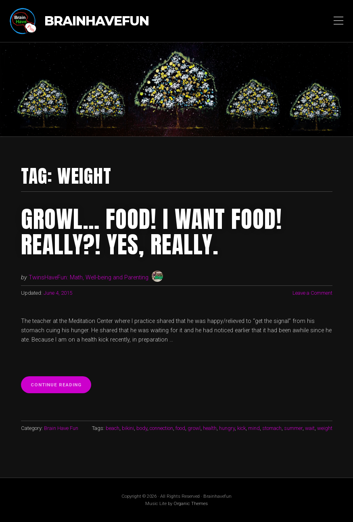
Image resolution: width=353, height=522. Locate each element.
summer (293, 428)
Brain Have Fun (61, 428)
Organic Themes (190, 503)
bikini (128, 428)
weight (324, 428)
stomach (272, 428)
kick (241, 428)
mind (254, 428)
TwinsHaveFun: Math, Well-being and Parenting (88, 277)
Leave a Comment (312, 293)
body (141, 428)
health (210, 428)
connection (161, 428)
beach (112, 428)
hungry (227, 428)
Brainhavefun (96, 21)
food (180, 428)
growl (194, 428)
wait (310, 428)
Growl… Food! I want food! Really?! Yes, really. (151, 231)
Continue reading (61, 387)
